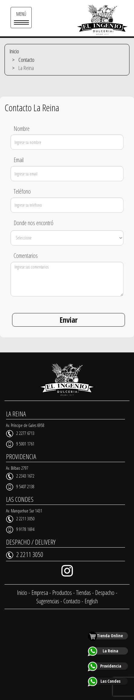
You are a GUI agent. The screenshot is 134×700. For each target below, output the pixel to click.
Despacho (104, 592)
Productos (62, 592)
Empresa (39, 592)
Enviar (68, 320)
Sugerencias (47, 601)
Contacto (26, 60)
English (91, 601)
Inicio (14, 51)
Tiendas (83, 592)
